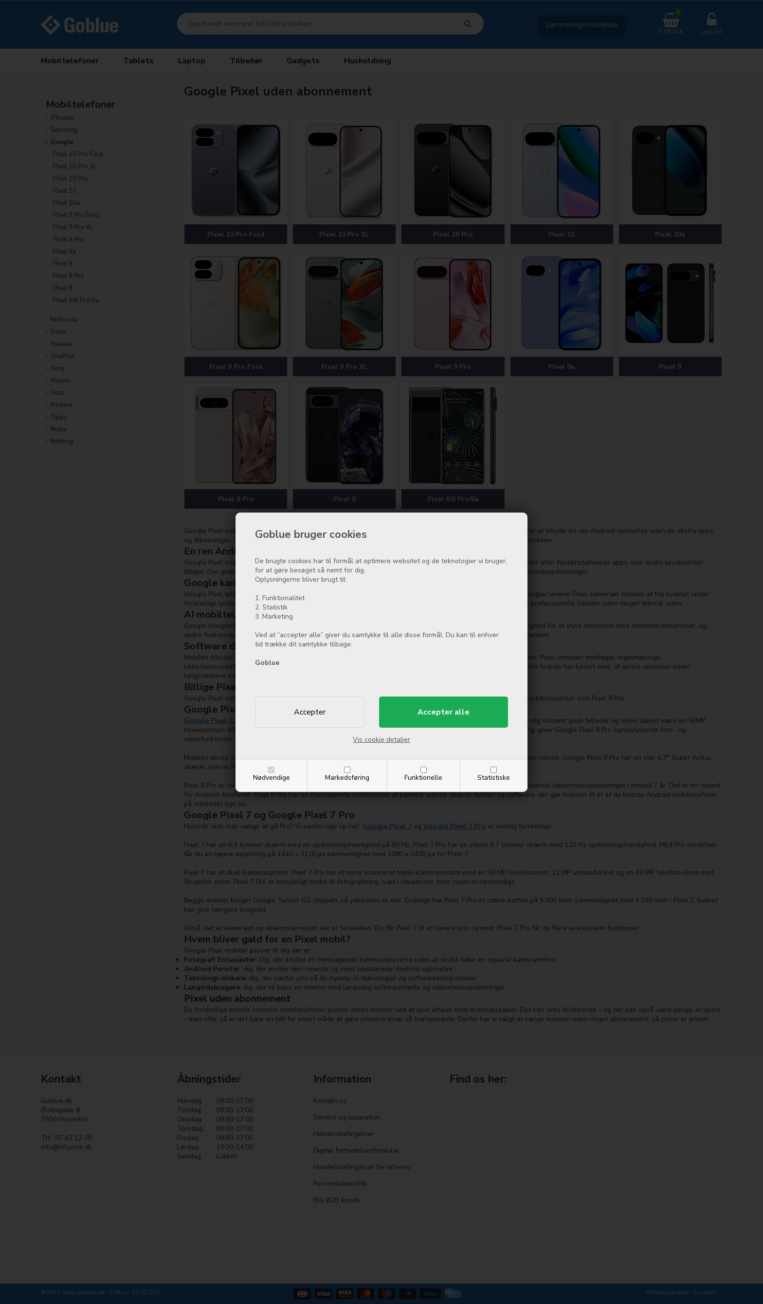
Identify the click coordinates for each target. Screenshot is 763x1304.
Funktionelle (423, 777)
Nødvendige (271, 777)
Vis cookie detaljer (381, 739)
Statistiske (493, 777)
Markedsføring (347, 777)
